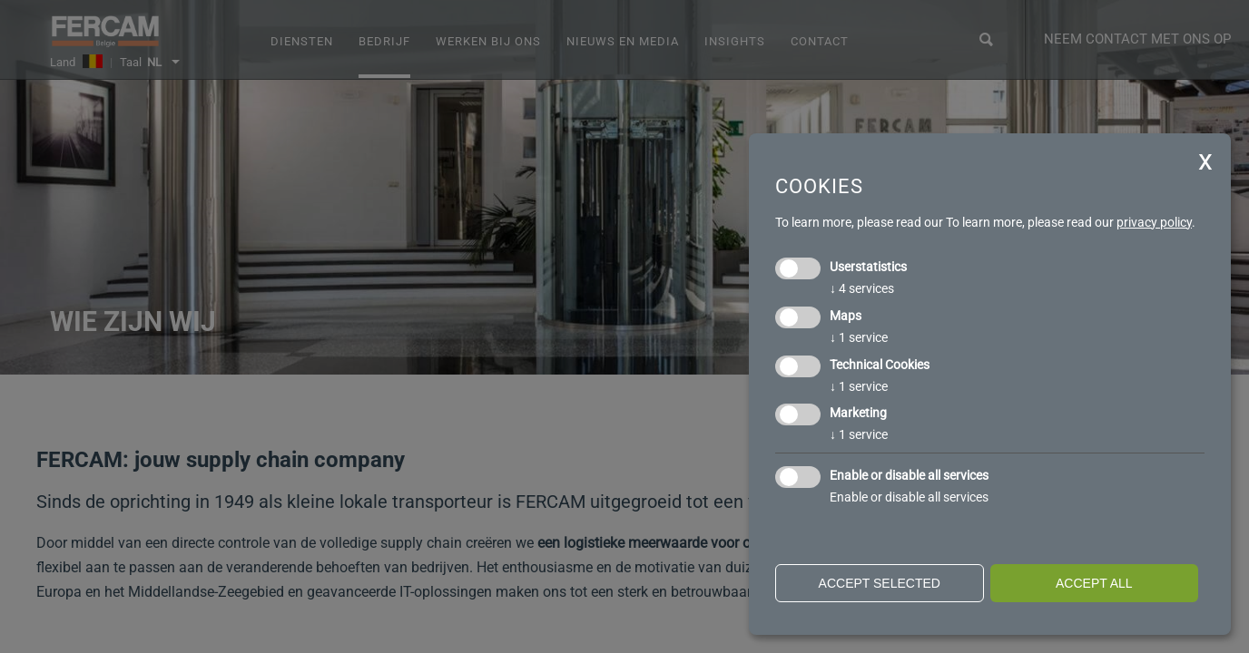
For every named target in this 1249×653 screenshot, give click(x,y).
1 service (859, 337)
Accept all (1094, 583)
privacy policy (1154, 222)
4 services (862, 288)
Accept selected (879, 583)
